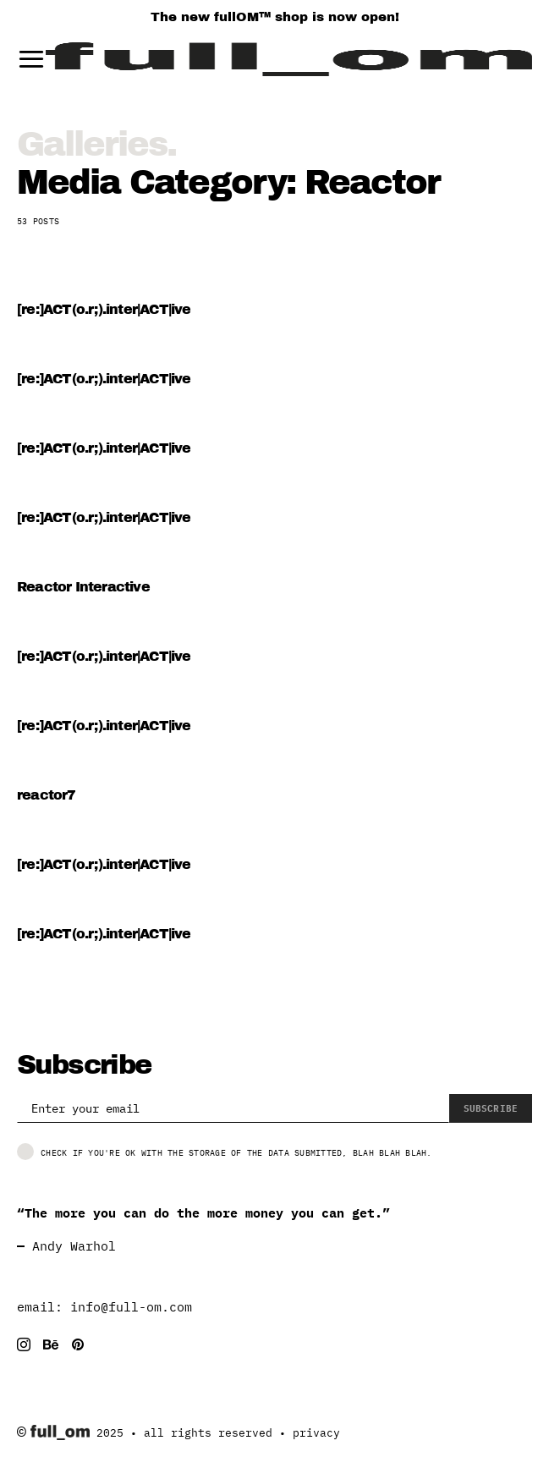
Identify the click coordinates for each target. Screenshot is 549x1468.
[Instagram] (24, 1344)
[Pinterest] (78, 1344)
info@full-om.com (131, 1307)
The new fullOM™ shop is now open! (275, 17)
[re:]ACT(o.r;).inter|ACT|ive (104, 309)
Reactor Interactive (83, 587)
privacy (316, 1433)
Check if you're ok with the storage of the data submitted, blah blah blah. (224, 1151)
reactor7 (46, 795)
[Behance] (51, 1344)
